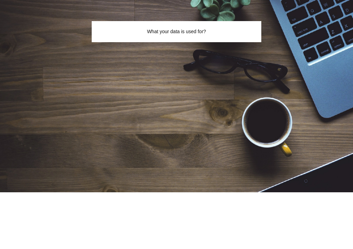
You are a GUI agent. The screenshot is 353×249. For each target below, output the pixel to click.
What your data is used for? (176, 31)
